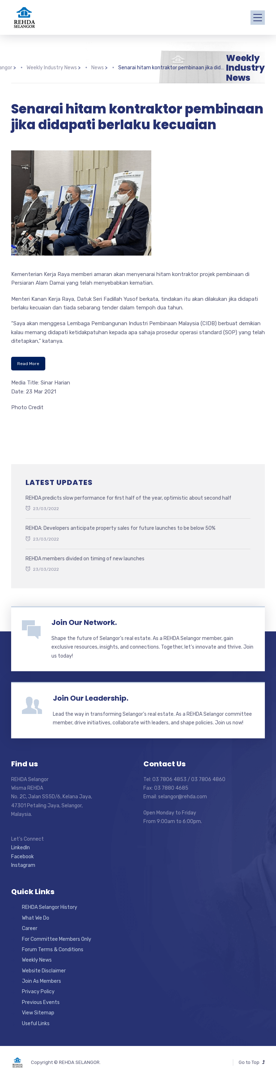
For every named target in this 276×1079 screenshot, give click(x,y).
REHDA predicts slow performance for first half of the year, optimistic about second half (128, 498)
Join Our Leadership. (90, 698)
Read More (28, 363)
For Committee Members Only (56, 939)
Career (29, 928)
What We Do (35, 918)
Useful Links (36, 1023)
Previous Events (41, 1002)
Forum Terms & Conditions (52, 950)
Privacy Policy (38, 992)
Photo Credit (27, 407)
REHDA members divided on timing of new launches (85, 559)
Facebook (22, 857)
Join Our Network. (84, 622)
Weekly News (37, 960)
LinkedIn (20, 848)
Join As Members (41, 981)
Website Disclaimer (44, 971)
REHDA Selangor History (49, 907)
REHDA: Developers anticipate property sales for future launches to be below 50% (120, 528)
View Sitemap (38, 1013)
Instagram (23, 865)
